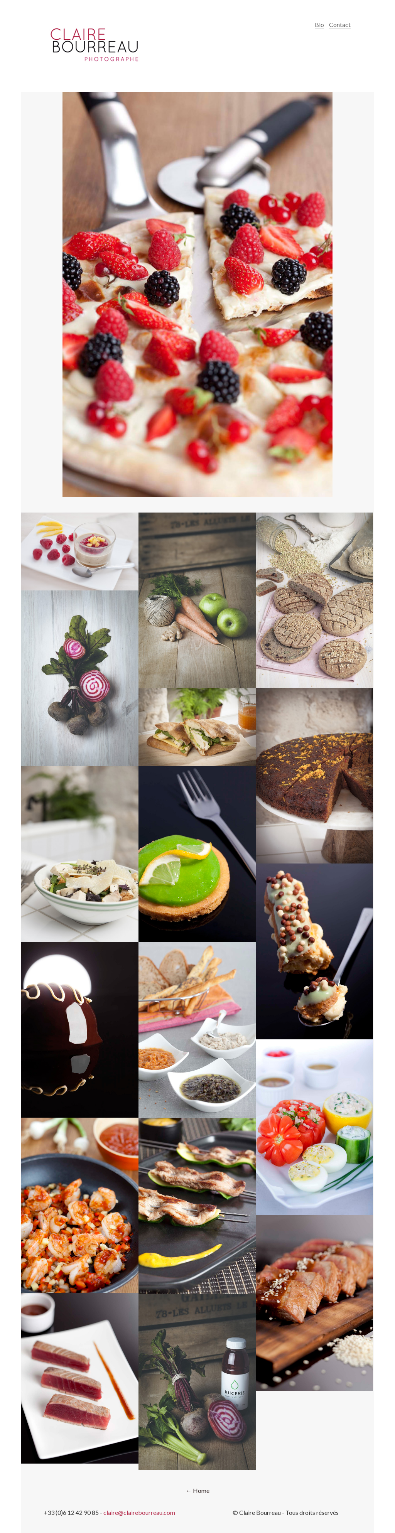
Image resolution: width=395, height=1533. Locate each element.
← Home (197, 1490)
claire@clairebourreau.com (139, 1512)
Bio (319, 24)
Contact (340, 24)
